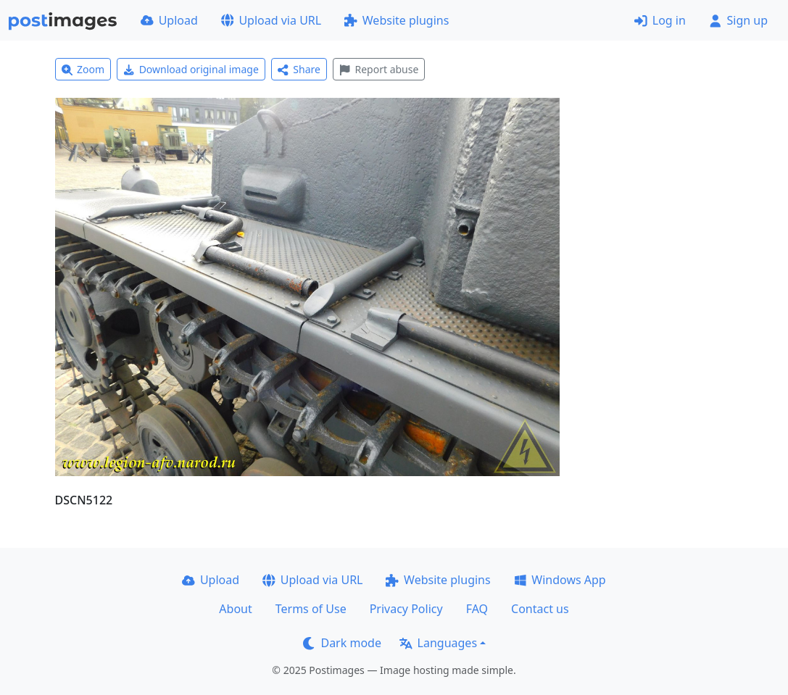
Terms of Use (311, 609)
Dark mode (342, 643)
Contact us (540, 609)
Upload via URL (271, 20)
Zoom (83, 69)
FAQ (477, 609)
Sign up (738, 20)
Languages (438, 643)
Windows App (560, 580)
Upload (169, 20)
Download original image (191, 69)
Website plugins (396, 20)
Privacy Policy (406, 609)
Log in (660, 20)
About (235, 609)
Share (299, 69)
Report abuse (378, 69)
